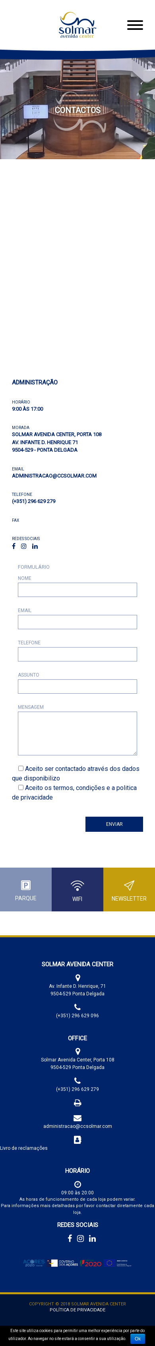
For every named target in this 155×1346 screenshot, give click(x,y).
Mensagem (31, 707)
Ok (138, 1339)
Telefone (29, 643)
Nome (24, 578)
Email (24, 610)
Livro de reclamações (24, 1148)
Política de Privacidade (77, 1310)
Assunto (28, 675)
